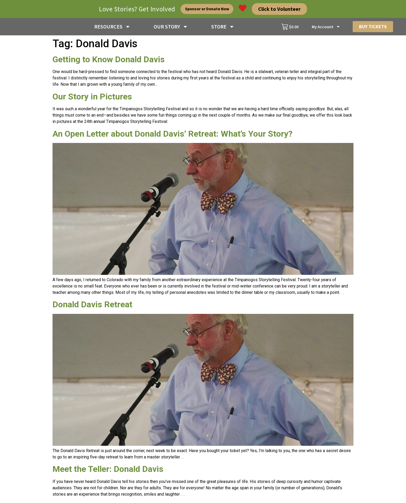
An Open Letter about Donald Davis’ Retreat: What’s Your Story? (172, 136)
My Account (326, 27)
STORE (222, 27)
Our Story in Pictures (92, 98)
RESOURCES (112, 27)
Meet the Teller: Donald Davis (108, 471)
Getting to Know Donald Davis (109, 61)
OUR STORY (171, 27)
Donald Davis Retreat (92, 306)
